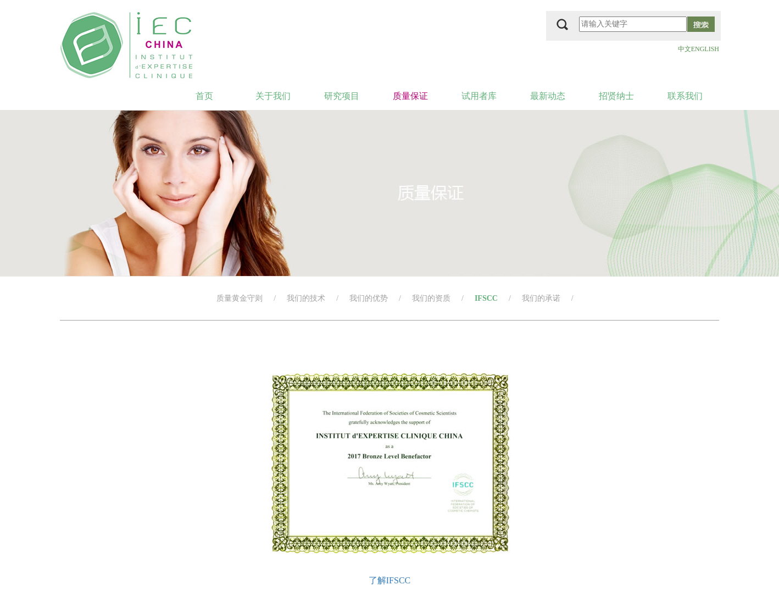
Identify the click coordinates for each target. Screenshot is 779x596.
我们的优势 (368, 298)
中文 (684, 49)
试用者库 (479, 96)
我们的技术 (306, 298)
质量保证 (410, 96)
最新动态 (547, 96)
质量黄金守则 (239, 298)
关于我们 (273, 96)
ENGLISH (705, 49)
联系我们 (685, 96)
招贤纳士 (616, 96)
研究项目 (341, 96)
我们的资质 (431, 298)
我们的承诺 (541, 298)
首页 (204, 96)
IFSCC (486, 298)
